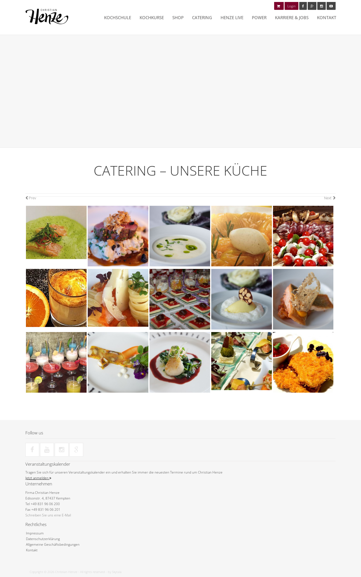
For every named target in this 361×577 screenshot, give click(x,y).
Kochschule (117, 17)
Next (330, 197)
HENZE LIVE (232, 17)
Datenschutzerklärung (43, 538)
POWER (259, 17)
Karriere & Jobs (292, 17)
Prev (30, 197)
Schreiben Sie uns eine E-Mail (48, 515)
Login (291, 6)
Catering (202, 17)
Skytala (117, 572)
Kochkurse (152, 17)
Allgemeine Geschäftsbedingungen (53, 544)
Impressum (35, 533)
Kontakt (326, 17)
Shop (178, 17)
